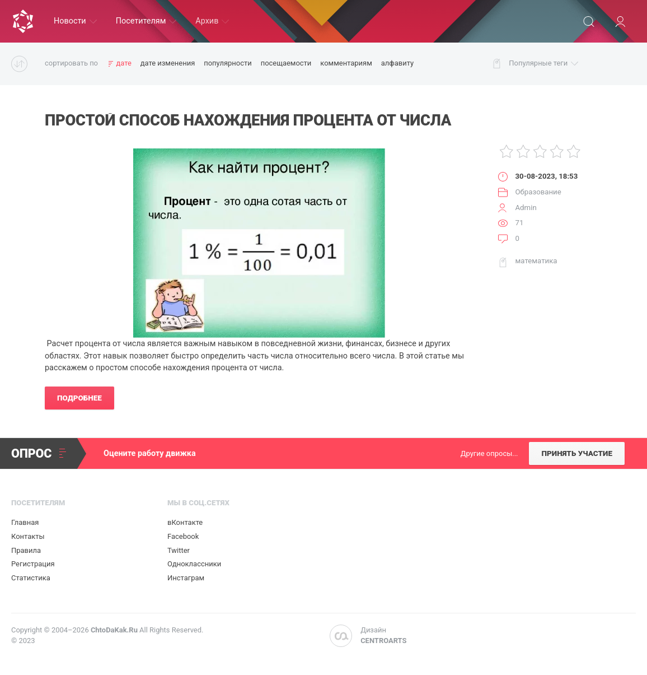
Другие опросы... (489, 453)
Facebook (183, 536)
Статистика (30, 578)
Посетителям (146, 21)
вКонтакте (185, 522)
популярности (227, 63)
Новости (75, 21)
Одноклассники (194, 564)
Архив (212, 21)
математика (536, 261)
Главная (25, 522)
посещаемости (286, 63)
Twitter (178, 550)
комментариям (346, 63)
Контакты (28, 536)
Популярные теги (543, 63)
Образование (538, 192)
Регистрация (33, 564)
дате (123, 63)
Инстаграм (185, 578)
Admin (525, 207)
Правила (26, 550)
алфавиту (397, 63)
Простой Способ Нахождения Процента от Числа (248, 120)
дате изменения (167, 63)
